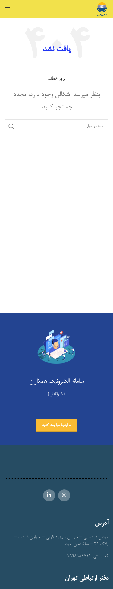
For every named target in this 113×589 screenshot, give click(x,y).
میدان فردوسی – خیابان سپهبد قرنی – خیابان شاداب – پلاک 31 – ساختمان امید (61, 540)
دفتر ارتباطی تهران (86, 578)
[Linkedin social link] (49, 495)
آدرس (101, 524)
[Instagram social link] (64, 495)
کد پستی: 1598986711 (87, 556)
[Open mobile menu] (8, 9)
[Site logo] (102, 10)
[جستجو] (56, 126)
